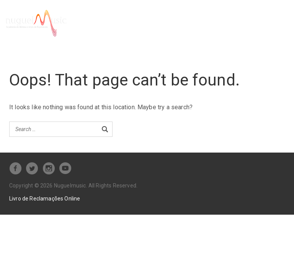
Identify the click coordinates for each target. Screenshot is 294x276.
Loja (240, 18)
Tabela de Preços (201, 18)
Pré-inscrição (149, 18)
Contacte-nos (108, 31)
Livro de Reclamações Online (44, 198)
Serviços (102, 18)
